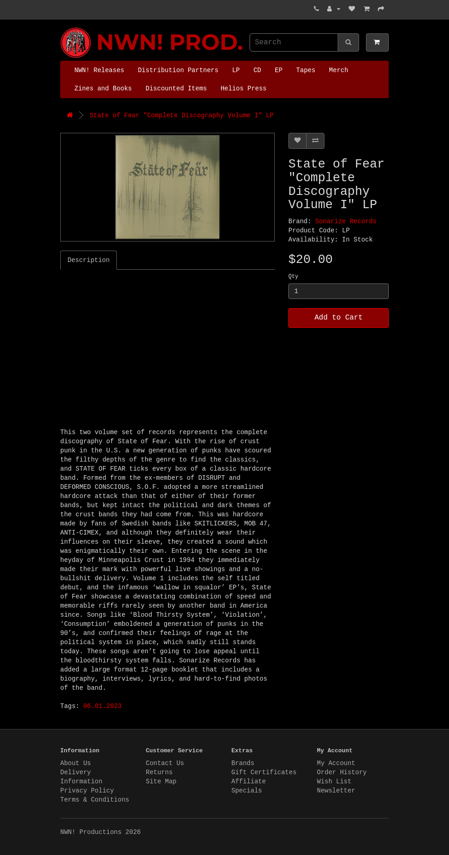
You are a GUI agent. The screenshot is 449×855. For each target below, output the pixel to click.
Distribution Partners (178, 70)
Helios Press (243, 88)
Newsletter (336, 790)
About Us (75, 763)
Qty (293, 276)
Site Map (161, 781)
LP (236, 70)
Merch (338, 70)
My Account (336, 763)
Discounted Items (176, 88)
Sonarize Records (345, 221)
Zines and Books (103, 88)
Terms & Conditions (94, 799)
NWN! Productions (62, 27)
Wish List (334, 781)
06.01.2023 (102, 706)
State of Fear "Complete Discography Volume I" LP (181, 115)
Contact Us (165, 763)
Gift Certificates (264, 772)
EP (278, 70)
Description (89, 260)
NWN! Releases (99, 70)
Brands (242, 763)
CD (257, 70)
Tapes (305, 70)
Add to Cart (338, 318)
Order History (342, 772)
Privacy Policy (87, 790)
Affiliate (248, 781)
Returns (159, 772)
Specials (246, 790)
